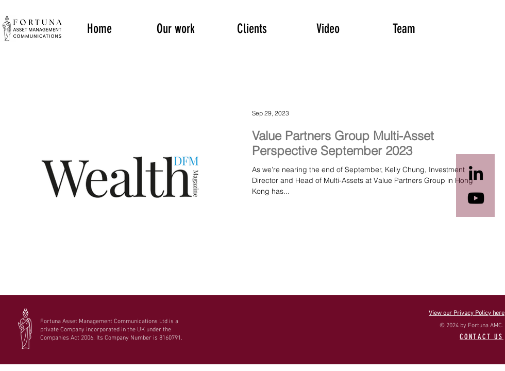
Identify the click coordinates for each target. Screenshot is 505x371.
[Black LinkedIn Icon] (476, 173)
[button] (176, 28)
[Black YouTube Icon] (476, 198)
